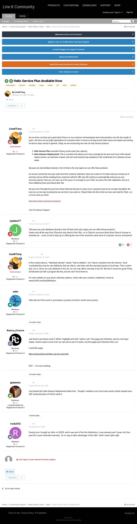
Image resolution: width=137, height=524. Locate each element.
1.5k (15, 151)
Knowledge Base (21, 21)
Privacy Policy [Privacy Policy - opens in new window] (27, 513)
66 (15, 312)
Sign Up (130, 12)
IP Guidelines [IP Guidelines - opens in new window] (40, 513)
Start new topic (127, 117)
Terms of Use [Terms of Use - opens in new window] (14, 513)
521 (15, 403)
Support (105, 5)
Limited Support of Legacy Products (69, 49)
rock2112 (15, 423)
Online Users (38, 21)
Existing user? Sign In (113, 12)
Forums (5, 21)
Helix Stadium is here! (68, 72)
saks (15, 291)
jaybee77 (15, 220)
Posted (39, 132)
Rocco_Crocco (15, 330)
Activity (22, 16)
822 (15, 351)
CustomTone (71, 5)
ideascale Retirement (68, 57)
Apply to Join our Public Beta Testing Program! (68, 42)
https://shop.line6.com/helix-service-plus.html (48, 354)
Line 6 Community (19, 7)
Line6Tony (20, 92)
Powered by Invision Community (68, 520)
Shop (117, 5)
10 (15, 444)
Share (10, 99)
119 (15, 241)
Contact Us (129, 513)
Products (54, 5)
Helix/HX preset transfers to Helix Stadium (68, 64)
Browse (8, 16)
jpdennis (15, 382)
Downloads (90, 5)
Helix (32, 95)
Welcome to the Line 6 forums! (68, 34)
